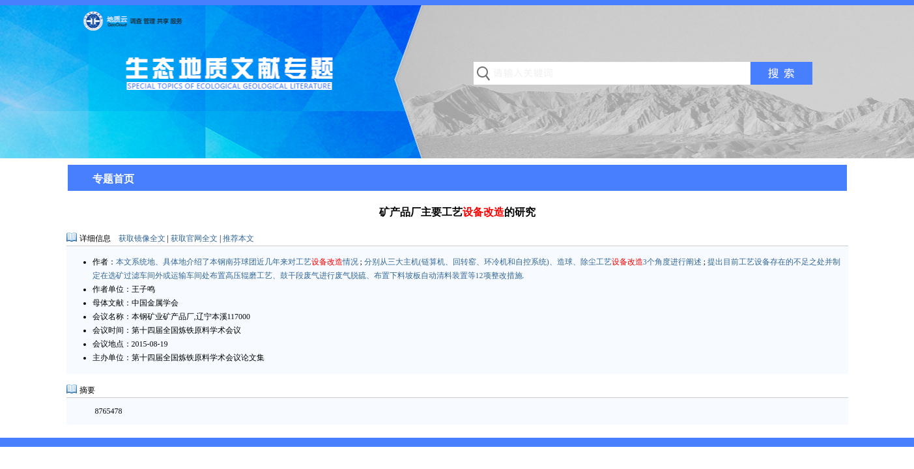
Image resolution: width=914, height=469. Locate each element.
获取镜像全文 (142, 238)
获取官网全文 (194, 238)
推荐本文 (238, 238)
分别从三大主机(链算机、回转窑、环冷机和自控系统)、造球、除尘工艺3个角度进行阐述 (533, 261)
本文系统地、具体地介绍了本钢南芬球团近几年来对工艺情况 (237, 261)
